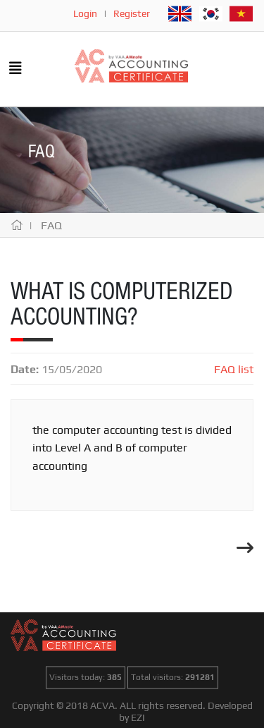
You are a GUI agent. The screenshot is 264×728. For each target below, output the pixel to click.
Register (131, 13)
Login (85, 13)
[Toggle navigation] (15, 69)
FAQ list (233, 369)
